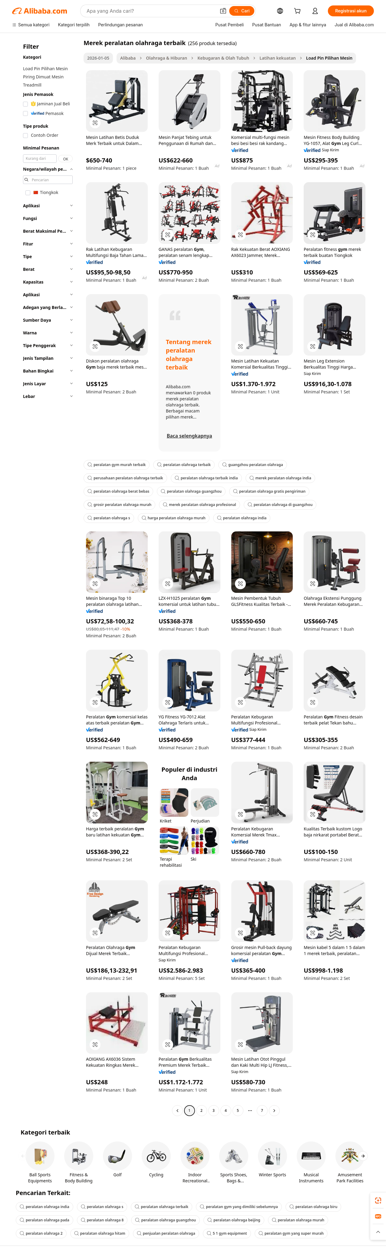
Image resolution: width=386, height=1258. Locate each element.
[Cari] (241, 11)
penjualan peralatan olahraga (166, 1233)
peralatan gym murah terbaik (116, 464)
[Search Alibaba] (151, 11)
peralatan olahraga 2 (41, 1233)
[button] (223, 11)
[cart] (298, 11)
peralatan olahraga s (108, 518)
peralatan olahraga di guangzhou (280, 504)
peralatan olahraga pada (44, 1220)
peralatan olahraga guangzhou (191, 491)
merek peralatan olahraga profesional (199, 504)
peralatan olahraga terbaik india (206, 478)
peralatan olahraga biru (313, 1206)
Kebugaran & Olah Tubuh (223, 58)
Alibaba (128, 58)
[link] (378, 1200)
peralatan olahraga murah (298, 1220)
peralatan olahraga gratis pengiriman (269, 491)
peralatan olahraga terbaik (184, 464)
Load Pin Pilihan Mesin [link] (329, 58)
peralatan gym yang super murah (291, 1233)
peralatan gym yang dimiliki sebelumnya (239, 1206)
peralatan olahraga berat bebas (118, 491)
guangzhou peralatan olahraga (252, 464)
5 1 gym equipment (227, 1233)
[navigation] (46, 577)
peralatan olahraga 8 (102, 1220)
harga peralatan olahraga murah (174, 518)
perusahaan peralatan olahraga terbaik (125, 478)
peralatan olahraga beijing (233, 1220)
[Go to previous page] (177, 1110)
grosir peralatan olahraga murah (119, 504)
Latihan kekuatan (277, 58)
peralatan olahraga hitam (99, 1233)
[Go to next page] (274, 1110)
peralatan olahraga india (242, 518)
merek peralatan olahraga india (280, 478)
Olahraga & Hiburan (166, 58)
